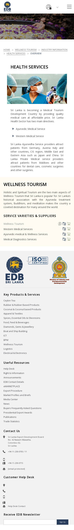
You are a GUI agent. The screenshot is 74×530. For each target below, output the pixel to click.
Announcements (12, 377)
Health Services (16, 53)
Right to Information (14, 373)
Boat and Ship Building (15, 331)
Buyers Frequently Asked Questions (23, 408)
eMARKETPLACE (12, 386)
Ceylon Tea (9, 300)
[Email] (30, 522)
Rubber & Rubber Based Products (21, 304)
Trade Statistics (12, 421)
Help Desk (9, 368)
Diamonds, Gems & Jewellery (19, 326)
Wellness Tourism (26, 49)
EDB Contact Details (14, 381)
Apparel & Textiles (13, 313)
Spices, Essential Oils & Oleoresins (22, 318)
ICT (5, 335)
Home (7, 49)
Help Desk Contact (16, 506)
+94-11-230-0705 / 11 (17, 451)
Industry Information (54, 49)
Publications (10, 417)
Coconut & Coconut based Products (22, 309)
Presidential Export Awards (18, 412)
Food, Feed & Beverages (16, 322)
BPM (6, 340)
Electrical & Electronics (15, 353)
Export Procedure (13, 390)
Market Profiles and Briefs (17, 395)
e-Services (49, 5)
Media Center (11, 399)
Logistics (8, 348)
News (7, 403)
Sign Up (62, 522)
